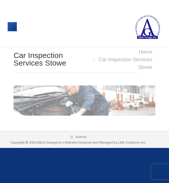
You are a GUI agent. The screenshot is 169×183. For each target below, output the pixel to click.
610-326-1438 (26, 3)
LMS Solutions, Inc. (132, 142)
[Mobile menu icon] (12, 26)
